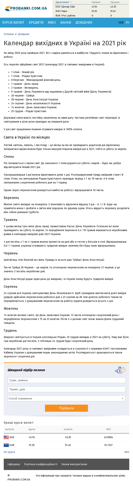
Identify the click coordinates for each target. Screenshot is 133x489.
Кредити (36, 22)
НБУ (126, 452)
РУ (127, 22)
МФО (52, 22)
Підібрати (66, 408)
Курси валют (13, 22)
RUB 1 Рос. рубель (65, 15)
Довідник (84, 22)
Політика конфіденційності (40, 464)
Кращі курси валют (18, 423)
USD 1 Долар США (65, 6)
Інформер (13, 464)
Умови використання (74, 464)
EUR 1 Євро (61, 11)
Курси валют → (63, 2)
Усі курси (9, 452)
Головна (9, 34)
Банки (65, 22)
